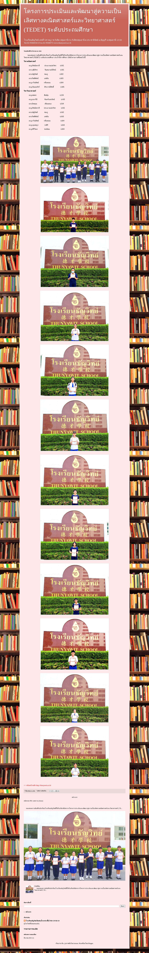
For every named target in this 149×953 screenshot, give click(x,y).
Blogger (90, 943)
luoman (76, 943)
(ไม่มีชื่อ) (37, 886)
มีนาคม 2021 (28, 938)
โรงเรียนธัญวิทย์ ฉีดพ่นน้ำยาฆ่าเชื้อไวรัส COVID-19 (42, 921)
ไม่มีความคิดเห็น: (42, 791)
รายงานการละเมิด (31, 929)
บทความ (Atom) (38, 801)
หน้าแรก (74, 797)
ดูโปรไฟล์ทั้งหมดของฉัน (31, 923)
